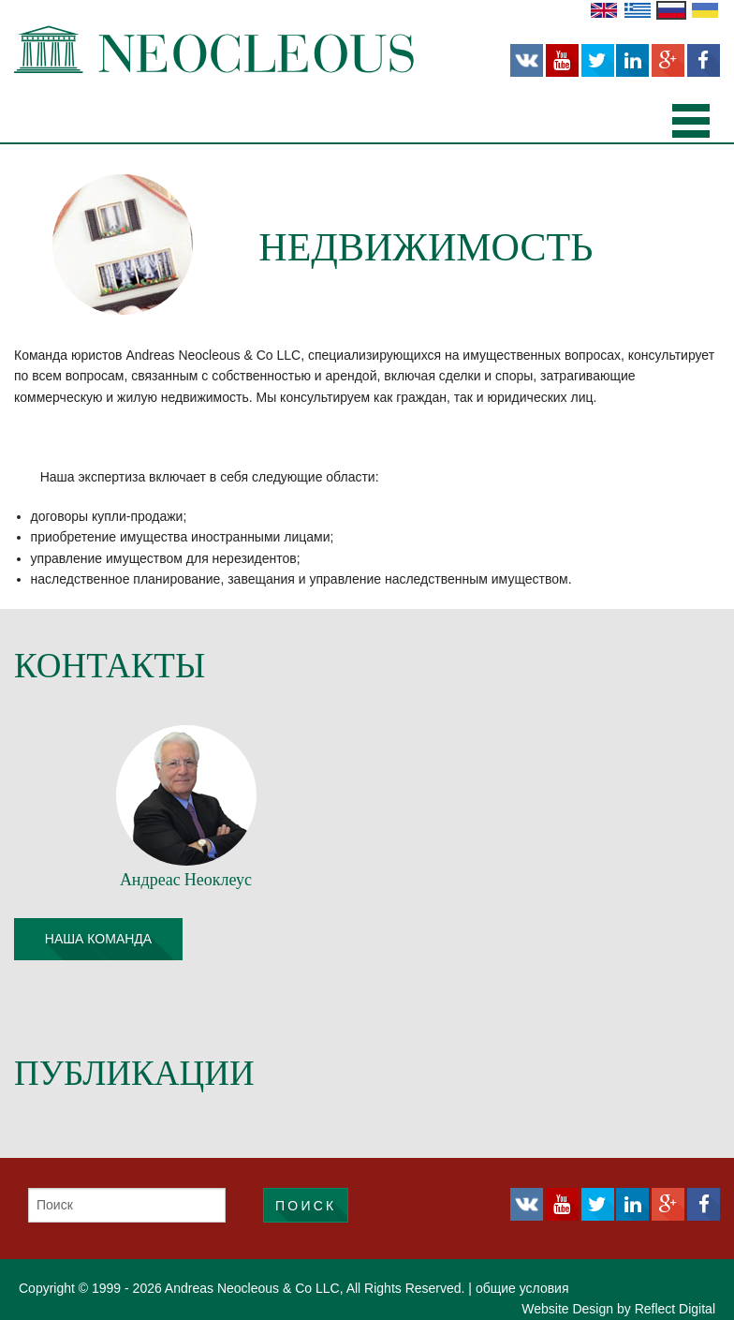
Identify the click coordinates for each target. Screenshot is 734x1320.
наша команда (98, 938)
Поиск (305, 1205)
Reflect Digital (675, 1308)
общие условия (522, 1288)
